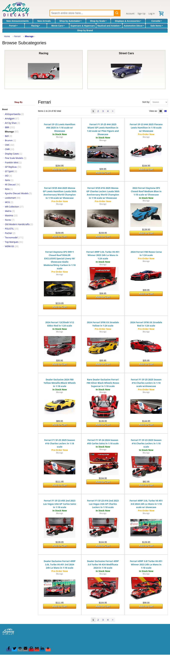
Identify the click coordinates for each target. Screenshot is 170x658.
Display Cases (12, 153)
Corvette (156, 21)
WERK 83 (9, 246)
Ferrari (13, 25)
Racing (35, 25)
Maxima (9, 215)
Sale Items (156, 25)
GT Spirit (9, 171)
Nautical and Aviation (109, 25)
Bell (7, 135)
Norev (8, 219)
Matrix (8, 211)
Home (7, 36)
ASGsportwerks (13, 114)
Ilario (7, 180)
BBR (7, 127)
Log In (151, 13)
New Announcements (17, 21)
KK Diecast (10, 184)
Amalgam (9, 118)
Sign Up (141, 13)
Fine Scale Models (14, 158)
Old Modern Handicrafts (17, 224)
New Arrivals (44, 21)
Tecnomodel (11, 237)
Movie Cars (58, 25)
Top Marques (11, 241)
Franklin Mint (11, 162)
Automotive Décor (134, 25)
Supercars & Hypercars (82, 25)
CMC (7, 144)
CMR (7, 149)
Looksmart (10, 197)
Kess (7, 188)
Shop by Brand (85, 30)
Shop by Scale (98, 21)
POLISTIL (9, 228)
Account (130, 13)
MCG (7, 202)
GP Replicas (11, 166)
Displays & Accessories (128, 21)
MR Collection (12, 206)
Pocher (8, 233)
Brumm (9, 140)
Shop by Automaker (70, 21)
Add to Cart (59, 169)
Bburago (29, 36)
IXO (6, 175)
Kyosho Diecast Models (16, 193)
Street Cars (126, 69)
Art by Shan (11, 122)
